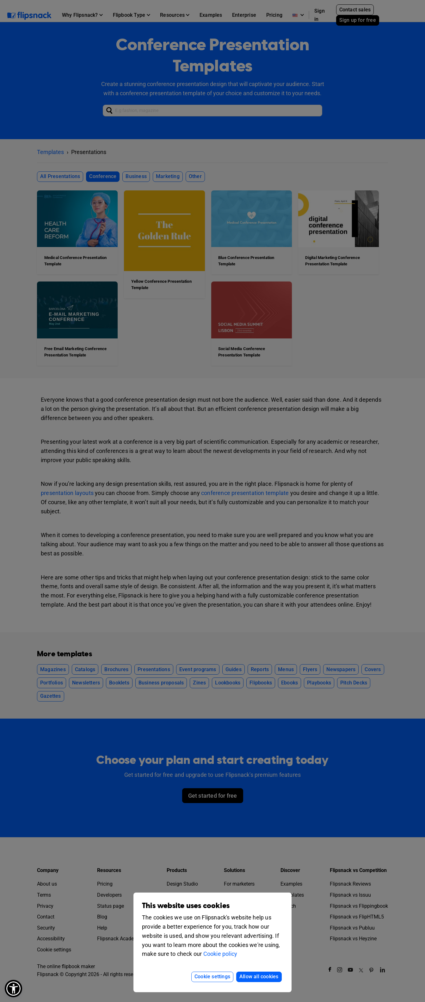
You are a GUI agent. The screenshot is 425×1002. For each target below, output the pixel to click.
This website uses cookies (186, 905)
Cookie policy (220, 953)
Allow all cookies (258, 977)
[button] (13, 988)
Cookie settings (212, 977)
